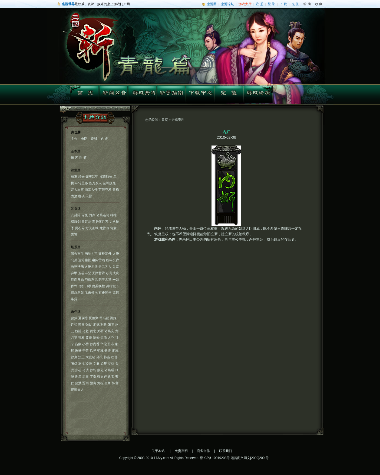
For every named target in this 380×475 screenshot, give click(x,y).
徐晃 (93, 351)
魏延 (78, 331)
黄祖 (100, 383)
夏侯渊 (93, 318)
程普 (114, 357)
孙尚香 (95, 344)
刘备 (103, 325)
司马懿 (104, 318)
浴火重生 (77, 254)
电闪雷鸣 (98, 260)
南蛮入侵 (91, 190)
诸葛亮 (109, 331)
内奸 (104, 139)
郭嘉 (81, 325)
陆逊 (96, 338)
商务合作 (203, 451)
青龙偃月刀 (100, 222)
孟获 (103, 364)
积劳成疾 (112, 273)
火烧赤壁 (91, 267)
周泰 (85, 377)
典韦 (111, 377)
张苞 (78, 370)
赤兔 (84, 215)
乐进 (78, 351)
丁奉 (93, 377)
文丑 (96, 364)
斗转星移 (81, 183)
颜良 (93, 383)
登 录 (271, 4)
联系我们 (225, 451)
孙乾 (93, 370)
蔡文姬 (102, 377)
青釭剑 (86, 222)
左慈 (111, 364)
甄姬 (113, 318)
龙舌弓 (104, 228)
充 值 (295, 4)
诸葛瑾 (109, 370)
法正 (81, 357)
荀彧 (100, 351)
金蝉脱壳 (109, 183)
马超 (85, 331)
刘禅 (81, 364)
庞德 (96, 325)
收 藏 (318, 4)
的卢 (92, 215)
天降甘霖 (98, 273)
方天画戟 (91, 228)
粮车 (74, 177)
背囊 (113, 228)
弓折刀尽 (84, 286)
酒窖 (74, 235)
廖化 (100, 370)
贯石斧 (80, 228)
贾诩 (85, 383)
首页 (164, 120)
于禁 (85, 351)
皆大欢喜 (77, 190)
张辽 (88, 325)
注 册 (259, 4)
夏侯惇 (83, 318)
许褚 (74, 325)
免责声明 (181, 451)
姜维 (107, 351)
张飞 (111, 325)
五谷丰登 (84, 273)
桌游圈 (212, 4)
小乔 (85, 344)
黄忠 (93, 331)
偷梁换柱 (98, 286)
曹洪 (78, 383)
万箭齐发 (104, 190)
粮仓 (81, 177)
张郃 (74, 364)
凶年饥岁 (112, 260)
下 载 (283, 4)
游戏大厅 (245, 4)
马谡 (85, 370)
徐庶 (74, 357)
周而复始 (77, 280)
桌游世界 (68, 4)
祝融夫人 (77, 390)
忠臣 (84, 139)
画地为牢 (91, 254)
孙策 (99, 357)
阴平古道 (104, 280)
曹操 (74, 318)
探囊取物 (106, 177)
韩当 (107, 357)
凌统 (88, 364)
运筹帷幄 (84, 260)
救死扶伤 (77, 267)
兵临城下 (112, 286)
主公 (74, 139)
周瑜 (103, 338)
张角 (107, 383)
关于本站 (158, 451)
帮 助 (306, 4)
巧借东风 (91, 280)
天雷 (88, 196)
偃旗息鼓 (77, 293)
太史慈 (90, 357)
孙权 (81, 338)
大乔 (111, 338)
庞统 (115, 351)
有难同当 (104, 293)
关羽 (100, 331)
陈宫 (115, 383)
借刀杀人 (95, 183)
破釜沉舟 (104, 254)
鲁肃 (78, 377)
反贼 (94, 139)
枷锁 (81, 196)
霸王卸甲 (91, 177)
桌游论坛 (227, 4)
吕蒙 (78, 344)
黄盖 (88, 338)
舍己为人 (104, 267)
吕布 (111, 344)
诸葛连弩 (102, 215)
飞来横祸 (91, 293)
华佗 (103, 344)
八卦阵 (76, 215)
